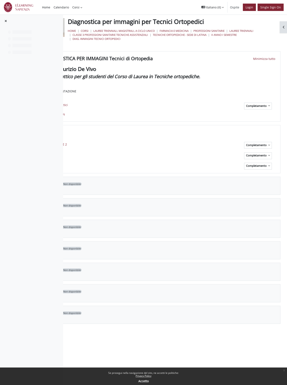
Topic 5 (114, 248)
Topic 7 (114, 291)
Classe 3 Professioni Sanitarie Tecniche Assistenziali (190, 35)
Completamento (256, 106)
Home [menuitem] (46, 7)
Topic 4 (114, 227)
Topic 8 (114, 313)
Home (123, 31)
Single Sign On (270, 7)
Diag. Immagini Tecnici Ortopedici (237, 39)
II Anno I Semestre (195, 39)
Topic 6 (114, 270)
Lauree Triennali (136, 35)
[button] (212, 7)
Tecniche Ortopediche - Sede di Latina (150, 39)
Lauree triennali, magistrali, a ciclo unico (175, 31)
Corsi (136, 31)
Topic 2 (114, 184)
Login (249, 7)
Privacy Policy (143, 376)
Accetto (143, 381)
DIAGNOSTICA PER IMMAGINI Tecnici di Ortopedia (160, 58)
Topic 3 (114, 205)
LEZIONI (115, 132)
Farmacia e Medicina (225, 31)
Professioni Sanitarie (260, 31)
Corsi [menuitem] (75, 7)
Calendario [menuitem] (61, 7)
